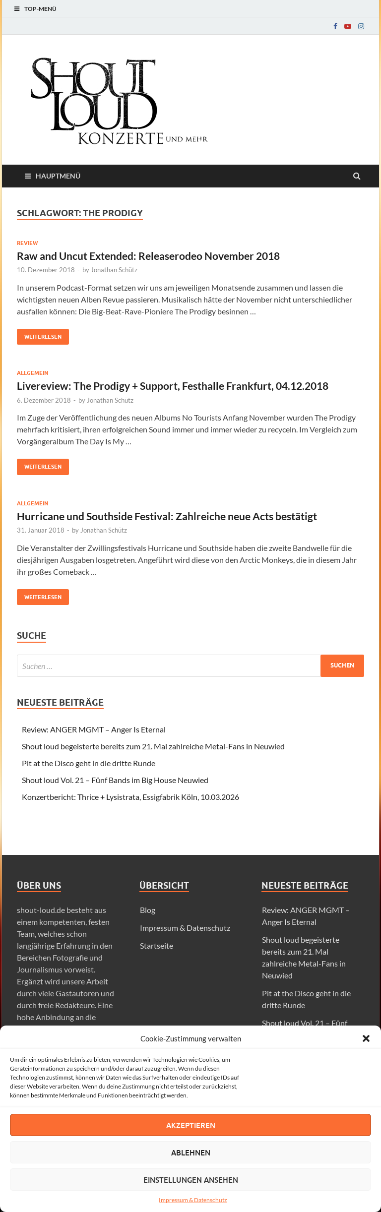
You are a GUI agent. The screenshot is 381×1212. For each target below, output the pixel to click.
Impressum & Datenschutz (193, 1200)
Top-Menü (40, 8)
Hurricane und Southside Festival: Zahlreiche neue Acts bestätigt (167, 516)
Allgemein (32, 372)
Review (27, 243)
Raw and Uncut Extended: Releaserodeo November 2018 (148, 255)
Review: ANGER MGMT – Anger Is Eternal (94, 729)
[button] (366, 1038)
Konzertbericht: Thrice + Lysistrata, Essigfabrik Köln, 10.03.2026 (130, 796)
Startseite (156, 945)
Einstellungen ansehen (190, 1179)
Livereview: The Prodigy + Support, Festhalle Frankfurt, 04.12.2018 (172, 385)
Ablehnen (190, 1152)
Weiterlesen (39, 334)
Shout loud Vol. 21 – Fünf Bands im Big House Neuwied (115, 780)
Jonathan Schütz (114, 270)
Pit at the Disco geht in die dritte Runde (88, 763)
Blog (147, 909)
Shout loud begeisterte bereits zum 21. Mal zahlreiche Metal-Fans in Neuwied (153, 746)
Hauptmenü (58, 176)
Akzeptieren (190, 1125)
